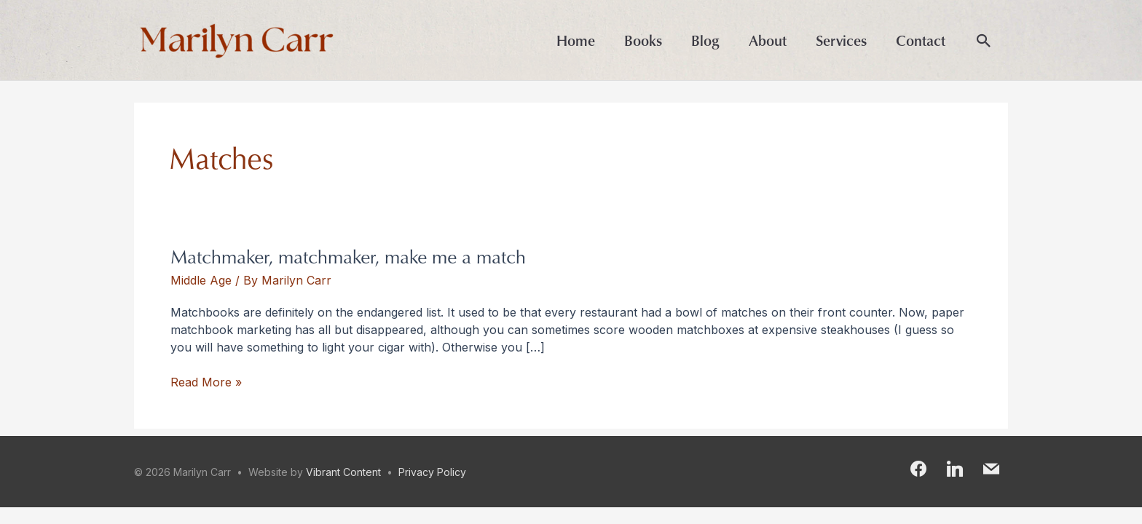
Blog (705, 40)
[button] (983, 41)
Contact (920, 40)
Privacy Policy (432, 472)
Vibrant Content (343, 472)
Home (575, 40)
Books (643, 40)
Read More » (206, 381)
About (768, 40)
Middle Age (201, 280)
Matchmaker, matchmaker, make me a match (348, 256)
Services (841, 40)
